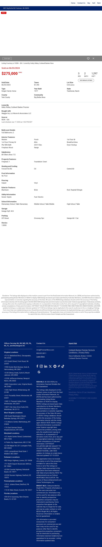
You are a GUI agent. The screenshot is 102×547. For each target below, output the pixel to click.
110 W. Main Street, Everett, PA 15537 (18, 490)
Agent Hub (73, 343)
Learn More (40, 357)
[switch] (88, 58)
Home (73, 3)
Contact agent (7, 58)
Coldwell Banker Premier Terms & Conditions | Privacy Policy (82, 351)
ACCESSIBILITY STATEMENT (78, 398)
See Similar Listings (86, 80)
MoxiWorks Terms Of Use (77, 392)
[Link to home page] (3, 3)
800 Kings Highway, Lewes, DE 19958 (18, 460)
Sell (93, 3)
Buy (88, 3)
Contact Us (81, 3)
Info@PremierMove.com (45, 350)
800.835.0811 (41, 353)
